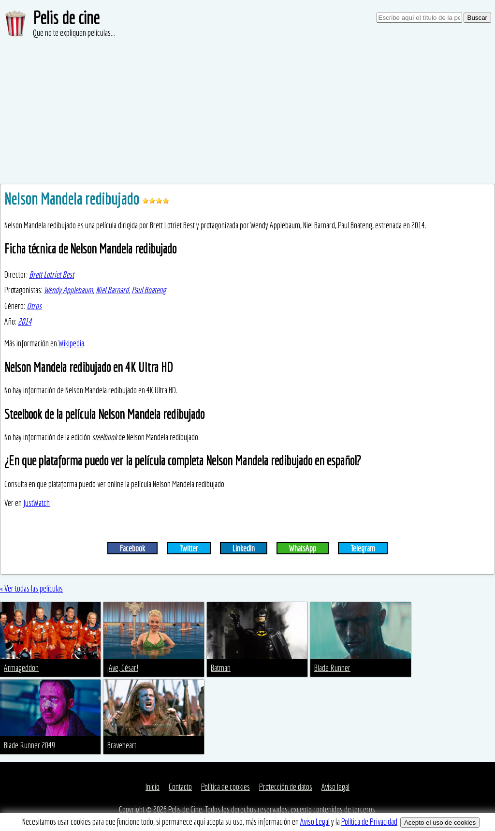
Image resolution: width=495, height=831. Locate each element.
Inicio (153, 787)
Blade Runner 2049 (29, 745)
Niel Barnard (112, 290)
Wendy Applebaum (68, 290)
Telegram (362, 548)
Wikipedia (71, 343)
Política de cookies (225, 787)
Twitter (188, 548)
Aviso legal (335, 787)
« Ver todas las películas (31, 588)
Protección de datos (285, 787)
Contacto (180, 787)
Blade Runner (332, 668)
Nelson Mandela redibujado (73, 199)
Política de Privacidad (369, 821)
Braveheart (121, 745)
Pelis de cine (66, 18)
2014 (24, 321)
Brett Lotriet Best (51, 274)
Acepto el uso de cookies (440, 822)
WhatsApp (302, 548)
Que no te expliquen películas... (74, 33)
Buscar (477, 17)
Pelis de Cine (185, 809)
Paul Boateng (148, 290)
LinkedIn (244, 548)
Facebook (132, 548)
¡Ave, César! (122, 668)
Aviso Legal (315, 821)
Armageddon (21, 668)
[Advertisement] (247, 111)
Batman (221, 668)
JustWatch (36, 503)
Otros (34, 306)
